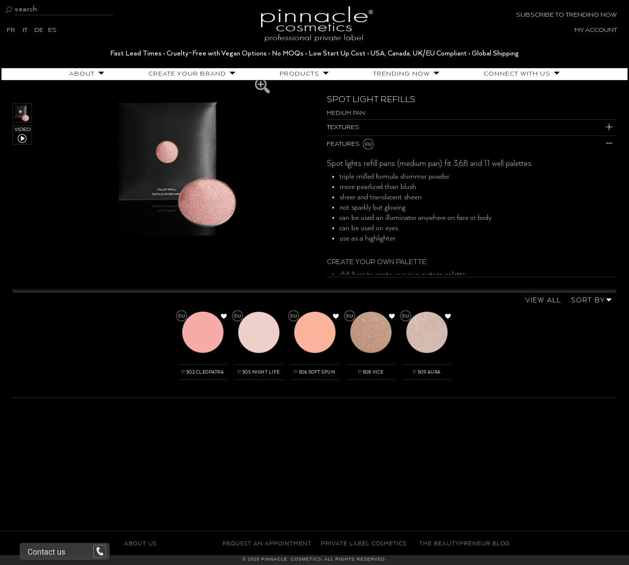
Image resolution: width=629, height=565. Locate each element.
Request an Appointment (267, 543)
